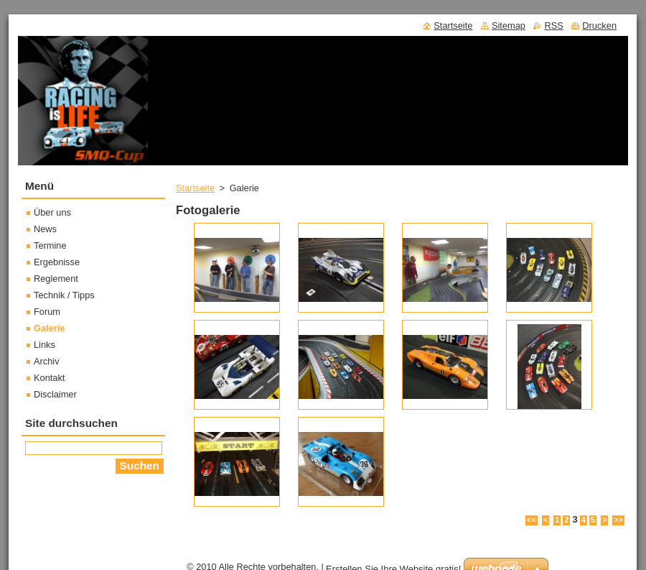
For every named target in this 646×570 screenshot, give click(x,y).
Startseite (195, 188)
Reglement (56, 278)
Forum (47, 311)
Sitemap (508, 25)
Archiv (47, 361)
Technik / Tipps (64, 295)
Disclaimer (55, 394)
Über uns (52, 212)
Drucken (599, 25)
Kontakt (49, 377)
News (45, 229)
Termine (50, 245)
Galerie (49, 328)
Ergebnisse (57, 262)
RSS (553, 25)
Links (44, 344)
